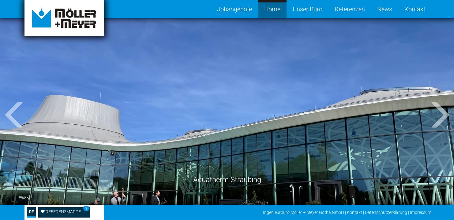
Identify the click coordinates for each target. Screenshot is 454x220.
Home (272, 9)
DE (31, 211)
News (384, 9)
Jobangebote (234, 9)
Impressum (420, 212)
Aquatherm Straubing (227, 179)
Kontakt (414, 9)
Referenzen (350, 9)
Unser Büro (307, 9)
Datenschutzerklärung (386, 212)
